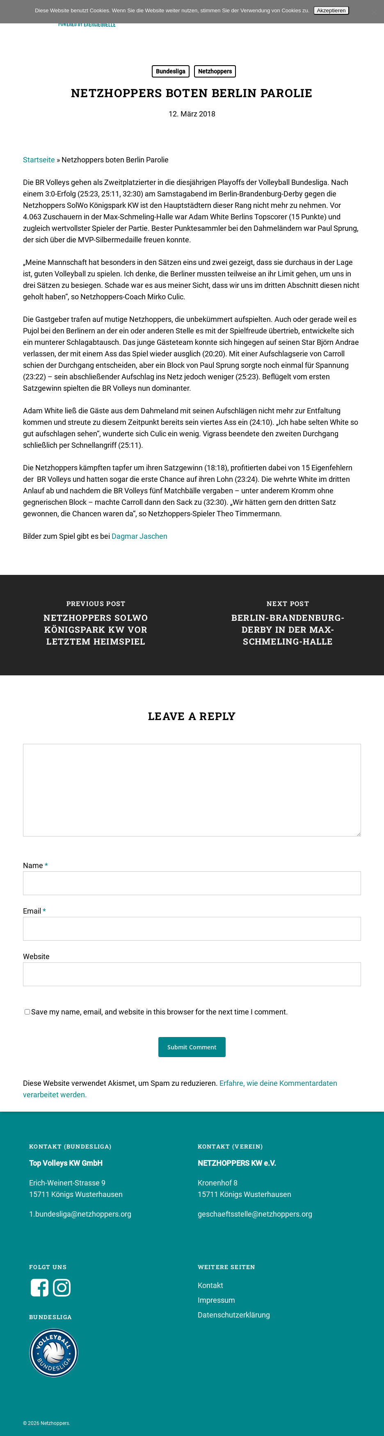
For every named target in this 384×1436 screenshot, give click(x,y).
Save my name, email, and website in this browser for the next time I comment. (159, 1011)
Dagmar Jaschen (139, 536)
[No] (374, 12)
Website (36, 956)
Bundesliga (170, 71)
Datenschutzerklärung (234, 1315)
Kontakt (210, 1285)
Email (34, 911)
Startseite (39, 159)
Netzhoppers (215, 71)
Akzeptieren (331, 10)
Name (35, 865)
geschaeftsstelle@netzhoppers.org (255, 1214)
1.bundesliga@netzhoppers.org (80, 1214)
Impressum (216, 1300)
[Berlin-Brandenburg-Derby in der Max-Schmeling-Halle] (288, 625)
